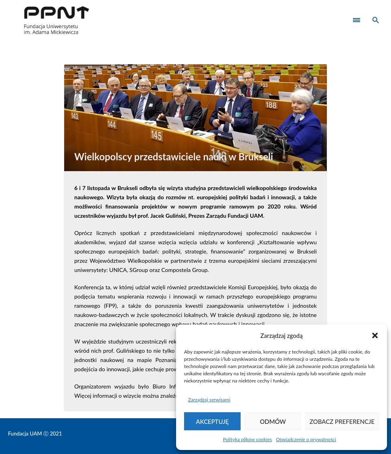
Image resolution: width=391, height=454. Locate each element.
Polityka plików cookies (247, 439)
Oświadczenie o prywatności (306, 439)
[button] (375, 335)
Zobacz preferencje (342, 421)
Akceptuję (212, 421)
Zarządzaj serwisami (209, 400)
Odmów (273, 421)
